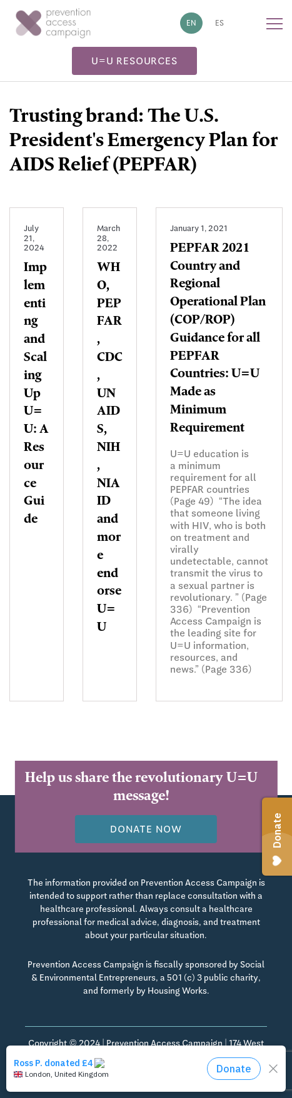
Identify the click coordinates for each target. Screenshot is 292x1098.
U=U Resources (134, 61)
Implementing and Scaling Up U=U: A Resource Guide (36, 394)
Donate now (146, 829)
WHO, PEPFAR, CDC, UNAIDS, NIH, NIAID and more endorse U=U (110, 448)
